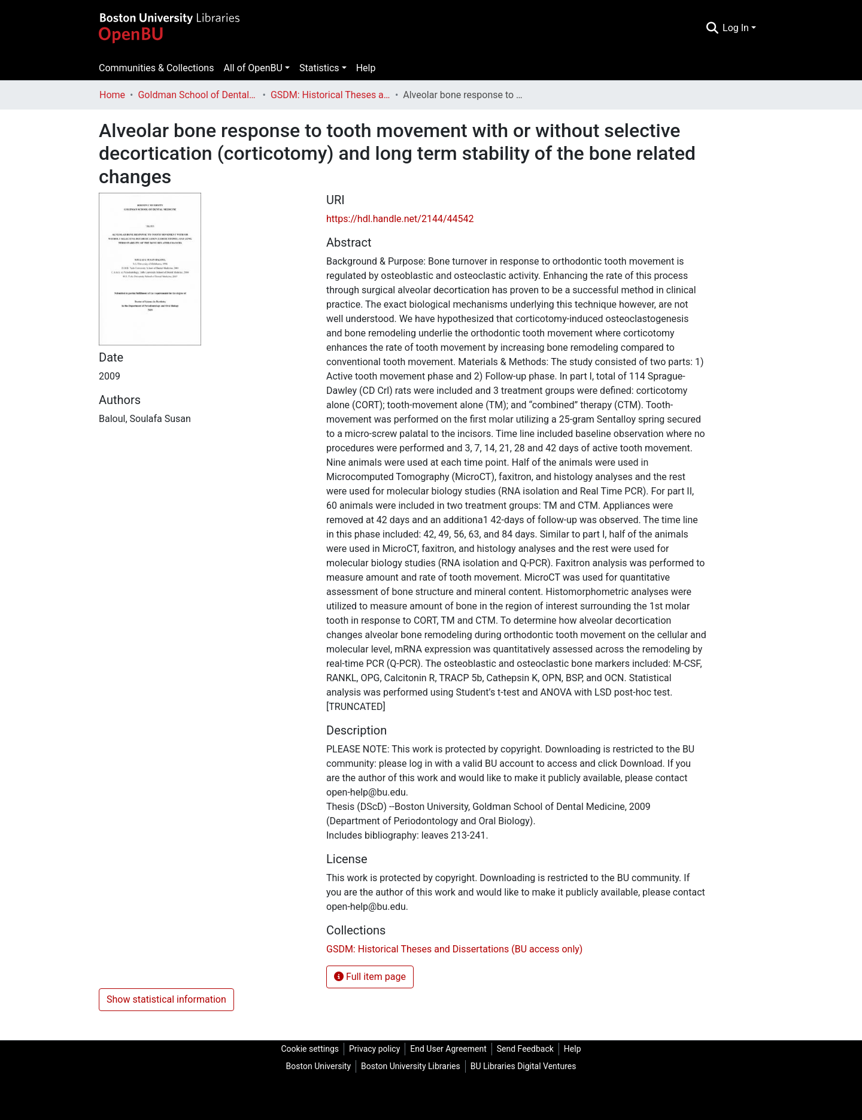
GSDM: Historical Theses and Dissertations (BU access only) (330, 95)
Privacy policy (374, 1049)
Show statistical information (166, 999)
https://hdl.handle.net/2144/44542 (400, 218)
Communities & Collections (156, 68)
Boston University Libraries (410, 1066)
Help (366, 68)
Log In (736, 28)
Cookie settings (310, 1049)
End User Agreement (448, 1049)
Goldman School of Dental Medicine (197, 95)
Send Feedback (525, 1049)
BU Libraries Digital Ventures (523, 1066)
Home (112, 95)
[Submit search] (712, 28)
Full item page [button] (370, 976)
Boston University (318, 1066)
